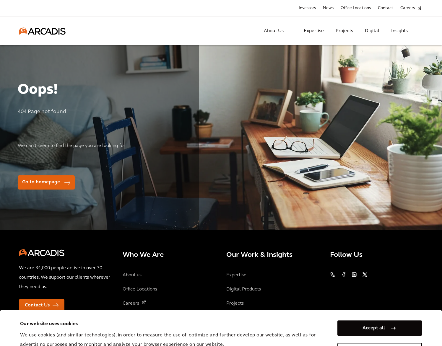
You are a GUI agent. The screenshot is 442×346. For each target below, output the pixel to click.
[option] (221, 141)
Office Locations (356, 8)
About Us (274, 31)
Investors (307, 8)
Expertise (314, 31)
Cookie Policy (174, 330)
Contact (385, 8)
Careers (407, 8)
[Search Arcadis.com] (419, 31)
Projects (344, 31)
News (328, 8)
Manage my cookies (374, 317)
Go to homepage (41, 182)
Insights (399, 31)
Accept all (374, 295)
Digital (372, 31)
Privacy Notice (130, 330)
